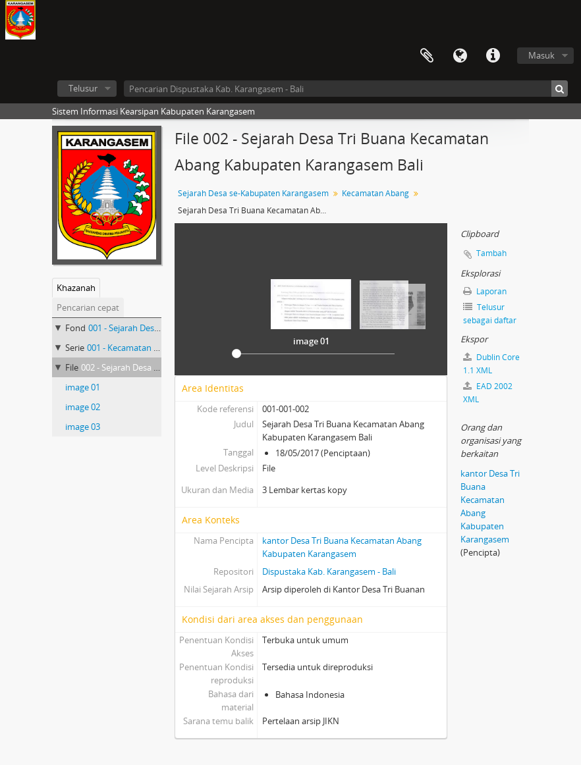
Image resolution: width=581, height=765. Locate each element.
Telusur (83, 88)
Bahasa (459, 56)
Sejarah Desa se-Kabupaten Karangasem (253, 193)
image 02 (82, 407)
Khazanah (76, 288)
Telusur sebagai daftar (489, 314)
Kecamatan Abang (375, 193)
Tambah (491, 253)
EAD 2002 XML (487, 393)
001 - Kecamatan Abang (133, 348)
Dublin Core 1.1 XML (491, 364)
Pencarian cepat (88, 307)
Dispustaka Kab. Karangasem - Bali (329, 571)
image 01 (82, 387)
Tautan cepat (492, 56)
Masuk (541, 55)
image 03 (82, 427)
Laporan (485, 291)
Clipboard (426, 56)
